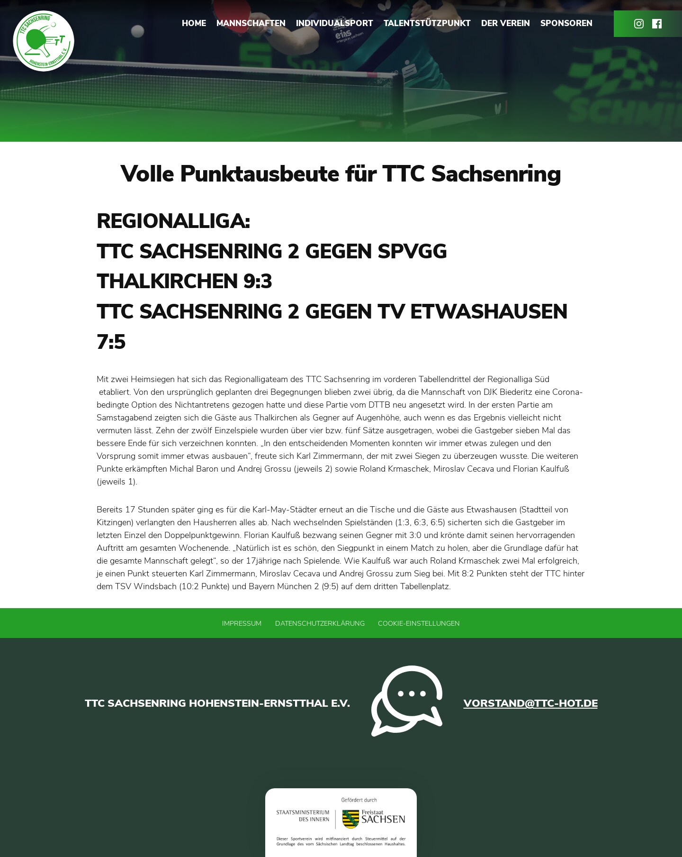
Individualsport (334, 23)
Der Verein (505, 23)
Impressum (241, 623)
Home (194, 23)
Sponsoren (566, 23)
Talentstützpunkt (427, 23)
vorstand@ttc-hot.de (531, 703)
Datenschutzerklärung (320, 623)
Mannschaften (251, 23)
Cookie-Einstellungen (419, 623)
